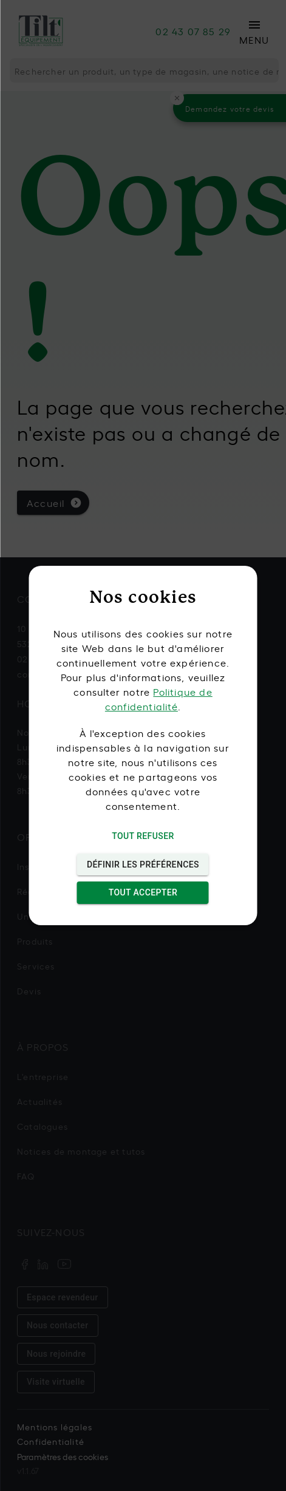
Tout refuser (143, 836)
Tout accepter (143, 892)
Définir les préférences (143, 865)
